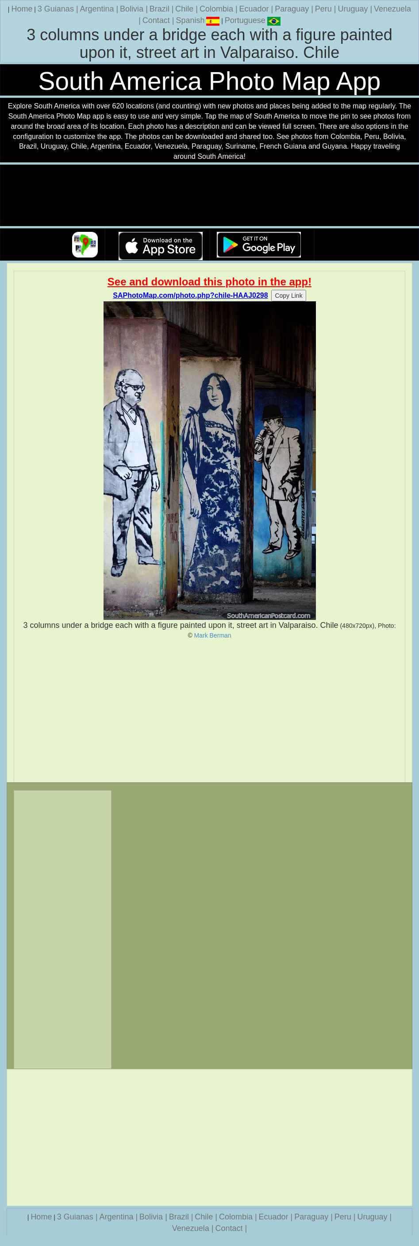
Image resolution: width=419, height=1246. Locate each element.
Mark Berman (212, 635)
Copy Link (288, 295)
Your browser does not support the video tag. (209, 195)
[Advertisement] (209, 711)
